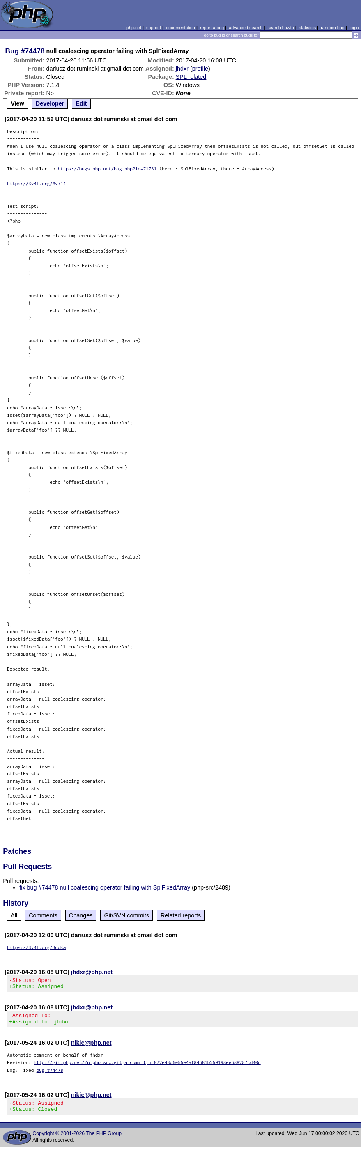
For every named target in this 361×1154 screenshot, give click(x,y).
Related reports (181, 915)
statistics (307, 27)
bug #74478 (50, 1075)
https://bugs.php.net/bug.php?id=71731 (107, 168)
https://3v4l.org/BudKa (36, 947)
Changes (81, 915)
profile (200, 68)
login (354, 27)
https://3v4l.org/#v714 (36, 183)
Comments (43, 915)
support (153, 27)
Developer (50, 103)
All (14, 915)
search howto (280, 27)
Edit (81, 103)
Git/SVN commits (126, 915)
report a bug (212, 27)
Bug (12, 51)
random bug (333, 27)
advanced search (245, 27)
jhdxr (182, 68)
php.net (133, 27)
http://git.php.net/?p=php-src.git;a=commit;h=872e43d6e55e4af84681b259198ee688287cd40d (147, 1067)
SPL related (191, 77)
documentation (180, 27)
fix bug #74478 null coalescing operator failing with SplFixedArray (104, 887)
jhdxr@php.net (92, 972)
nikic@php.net (91, 1047)
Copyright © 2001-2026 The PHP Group (77, 1141)
